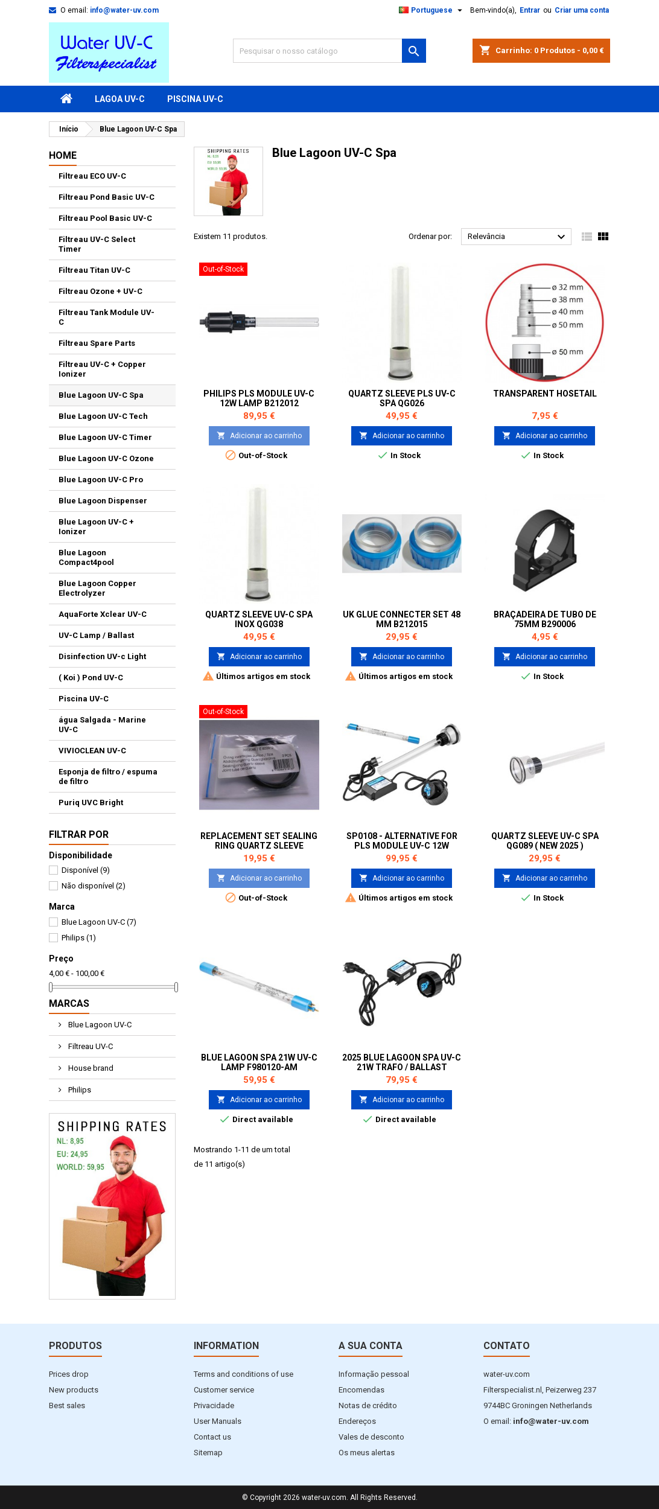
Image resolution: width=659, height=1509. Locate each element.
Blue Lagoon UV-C (99, 922)
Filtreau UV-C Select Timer (97, 244)
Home (63, 155)
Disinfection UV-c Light (102, 656)
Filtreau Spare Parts (97, 343)
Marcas (69, 1003)
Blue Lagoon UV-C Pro (101, 479)
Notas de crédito (368, 1405)
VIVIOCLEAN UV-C (92, 750)
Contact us (212, 1436)
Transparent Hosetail (545, 393)
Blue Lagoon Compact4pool (86, 557)
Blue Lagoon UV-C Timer (105, 437)
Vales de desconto (371, 1436)
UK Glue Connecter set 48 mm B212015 (401, 619)
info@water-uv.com (124, 10)
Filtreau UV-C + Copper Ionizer (102, 369)
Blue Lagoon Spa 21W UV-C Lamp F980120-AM (259, 1062)
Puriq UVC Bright (91, 802)
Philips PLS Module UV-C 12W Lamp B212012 (258, 398)
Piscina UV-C (195, 99)
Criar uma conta (582, 10)
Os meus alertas (367, 1452)
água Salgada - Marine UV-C (102, 724)
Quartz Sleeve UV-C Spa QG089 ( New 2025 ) (545, 840)
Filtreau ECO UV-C (92, 175)
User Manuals (217, 1421)
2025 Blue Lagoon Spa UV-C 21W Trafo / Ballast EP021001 (401, 1067)
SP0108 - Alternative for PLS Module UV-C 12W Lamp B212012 (401, 845)
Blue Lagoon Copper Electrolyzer (97, 588)
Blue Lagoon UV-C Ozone (106, 458)
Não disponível (94, 885)
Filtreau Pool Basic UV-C (105, 218)
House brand (89, 1068)
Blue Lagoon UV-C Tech (103, 416)
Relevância (518, 237)
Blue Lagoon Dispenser (103, 500)
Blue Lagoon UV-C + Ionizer (96, 526)
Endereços (357, 1421)
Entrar (530, 10)
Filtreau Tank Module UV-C (106, 317)
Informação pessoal (374, 1374)
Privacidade (214, 1405)
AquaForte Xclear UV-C (103, 614)
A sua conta (371, 1345)
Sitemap (208, 1452)
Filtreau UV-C (89, 1046)
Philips (79, 937)
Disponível (86, 870)
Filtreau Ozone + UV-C (100, 291)
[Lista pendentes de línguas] (432, 10)
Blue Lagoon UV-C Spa (101, 395)
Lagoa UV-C (120, 99)
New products (73, 1389)
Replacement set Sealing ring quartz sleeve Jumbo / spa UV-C (258, 845)
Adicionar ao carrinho (259, 435)
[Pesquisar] (329, 51)
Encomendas (361, 1389)
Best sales (67, 1405)
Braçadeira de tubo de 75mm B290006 (545, 619)
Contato (506, 1345)
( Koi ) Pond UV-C (91, 677)
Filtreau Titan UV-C (94, 270)
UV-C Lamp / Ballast (96, 635)
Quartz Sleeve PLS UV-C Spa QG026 (402, 398)
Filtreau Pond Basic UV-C (106, 197)
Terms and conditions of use (243, 1374)
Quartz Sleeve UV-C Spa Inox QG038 (259, 619)
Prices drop (69, 1374)
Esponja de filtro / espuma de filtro (108, 776)
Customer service (224, 1389)
